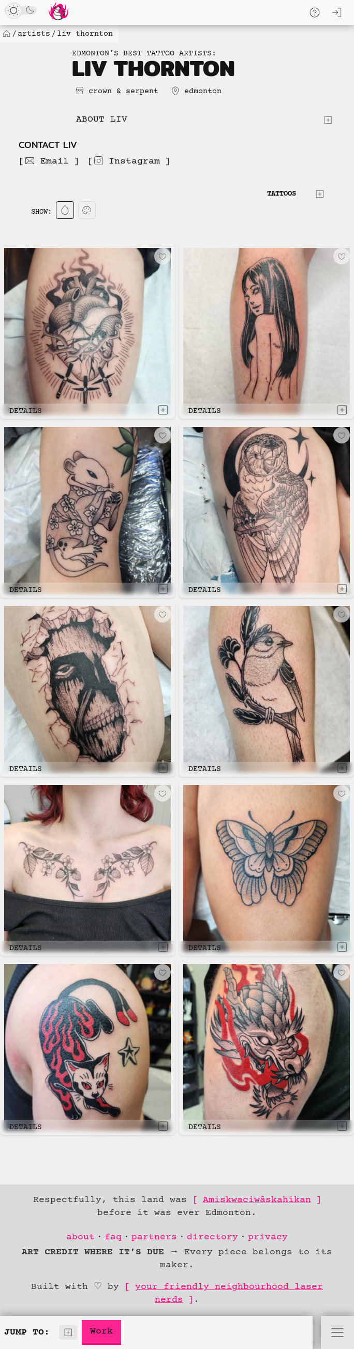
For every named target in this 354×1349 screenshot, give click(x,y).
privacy (268, 1237)
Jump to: (40, 1332)
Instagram (126, 161)
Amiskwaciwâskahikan (257, 1200)
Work (101, 1331)
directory (212, 1237)
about (80, 1237)
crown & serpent (123, 91)
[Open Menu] (337, 1332)
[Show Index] (68, 1332)
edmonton (203, 91)
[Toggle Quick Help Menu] (314, 12)
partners (154, 1237)
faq (113, 1237)
